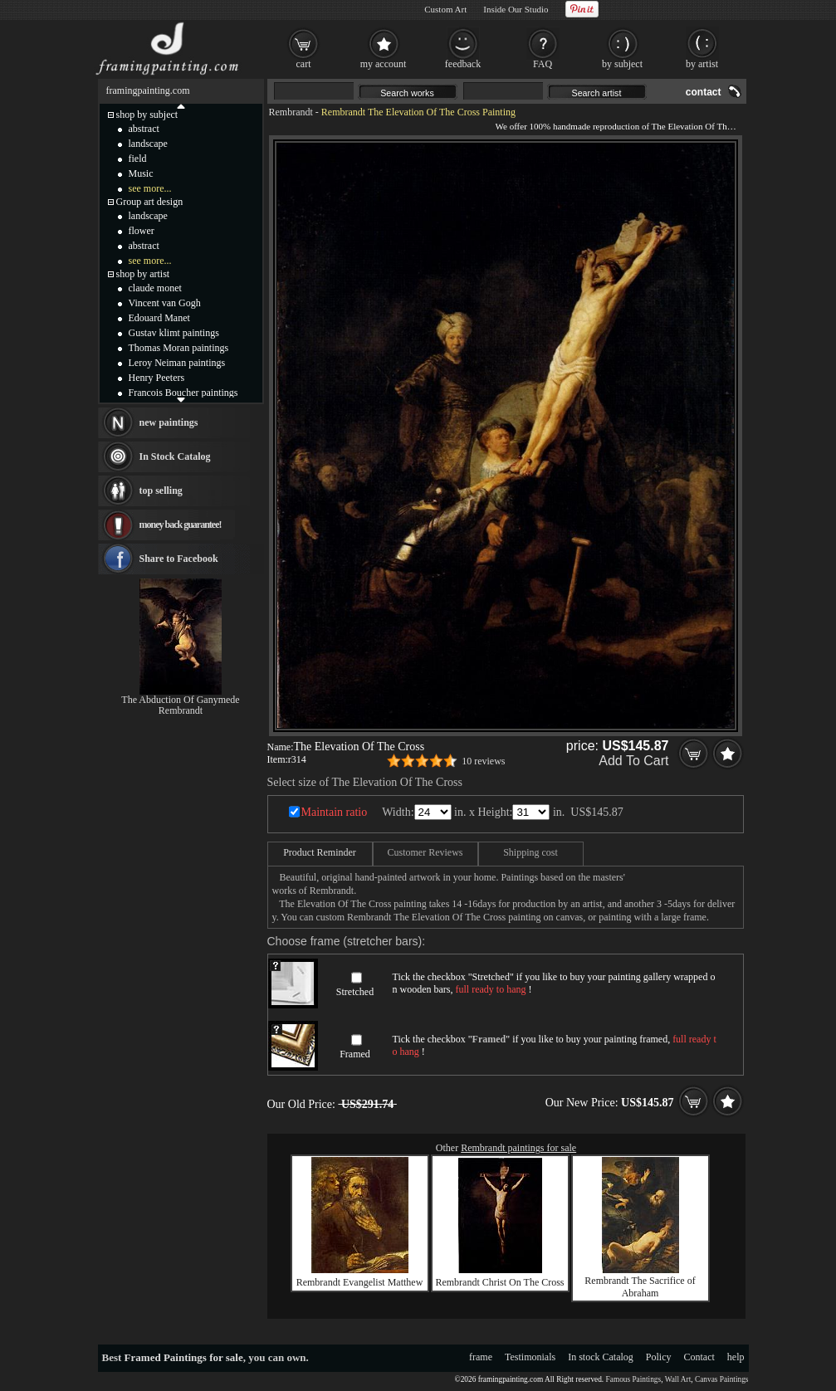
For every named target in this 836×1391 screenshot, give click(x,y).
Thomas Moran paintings (179, 348)
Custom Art (445, 9)
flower (141, 231)
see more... (150, 188)
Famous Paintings (634, 1379)
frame (480, 1357)
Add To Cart (633, 761)
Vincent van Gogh (165, 303)
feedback (463, 64)
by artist (702, 64)
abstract (144, 128)
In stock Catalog (600, 1357)
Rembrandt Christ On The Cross (499, 1282)
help (736, 1357)
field (138, 158)
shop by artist (143, 274)
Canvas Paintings (722, 1379)
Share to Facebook (178, 558)
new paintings (168, 422)
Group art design (149, 201)
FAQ (542, 64)
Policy (659, 1357)
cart (303, 64)
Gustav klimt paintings (174, 333)
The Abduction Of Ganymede (180, 699)
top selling (161, 490)
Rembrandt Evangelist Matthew (359, 1282)
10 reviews (483, 761)
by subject (622, 64)
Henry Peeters (157, 377)
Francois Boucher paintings (183, 392)
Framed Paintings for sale (184, 1357)
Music (141, 173)
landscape (148, 143)
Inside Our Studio (515, 9)
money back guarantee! (180, 524)
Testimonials (530, 1357)
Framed (355, 1054)
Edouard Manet (159, 318)
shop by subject (147, 114)
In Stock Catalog (175, 456)
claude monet (155, 288)
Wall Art (678, 1379)
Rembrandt (291, 112)
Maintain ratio (334, 812)
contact (703, 92)
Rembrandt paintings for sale (518, 1148)
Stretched (355, 992)
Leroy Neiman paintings (177, 362)
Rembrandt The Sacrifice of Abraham (639, 1287)
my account (383, 64)
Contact (699, 1357)
